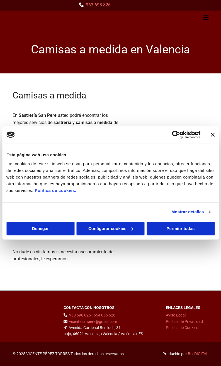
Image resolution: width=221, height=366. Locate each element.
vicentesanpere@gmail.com (93, 321)
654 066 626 (104, 315)
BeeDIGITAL (198, 354)
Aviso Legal (176, 315)
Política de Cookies (182, 327)
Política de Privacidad (184, 321)
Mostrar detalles (187, 211)
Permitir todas (181, 228)
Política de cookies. (55, 190)
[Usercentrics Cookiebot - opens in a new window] (176, 134)
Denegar (40, 228)
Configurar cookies (110, 228)
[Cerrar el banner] (213, 135)
